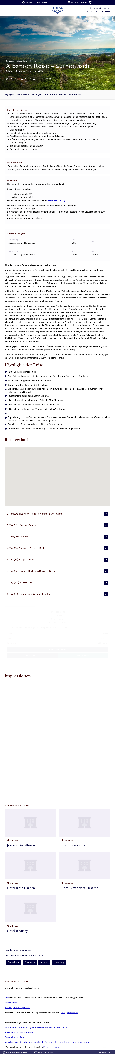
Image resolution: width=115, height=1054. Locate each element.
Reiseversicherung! (57, 200)
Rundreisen (10, 61)
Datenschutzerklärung (15, 1037)
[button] (7, 10)
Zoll (63, 1012)
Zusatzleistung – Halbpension (22, 242)
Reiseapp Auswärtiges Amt (17, 1007)
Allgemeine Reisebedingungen (19, 1032)
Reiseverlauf (23, 94)
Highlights (9, 94)
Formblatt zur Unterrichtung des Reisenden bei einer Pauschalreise (36, 1027)
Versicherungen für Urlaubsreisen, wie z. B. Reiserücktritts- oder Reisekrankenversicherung (47, 1042)
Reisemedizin (11, 1002)
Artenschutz (72, 1012)
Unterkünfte (75, 94)
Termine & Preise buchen (55, 94)
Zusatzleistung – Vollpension (21, 254)
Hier (7, 997)
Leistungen (36, 94)
